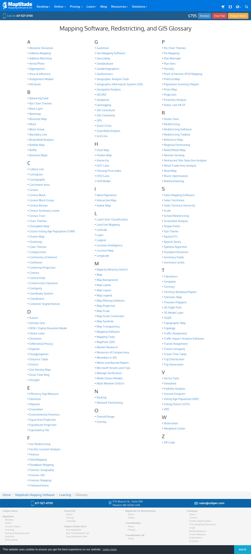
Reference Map (173, 139)
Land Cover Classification (112, 219)
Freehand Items (39, 485)
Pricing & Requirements (17, 533)
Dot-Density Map (40, 369)
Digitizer (34, 349)
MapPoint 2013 (106, 342)
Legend (101, 240)
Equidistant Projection (42, 425)
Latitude (102, 230)
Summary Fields (174, 257)
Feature (34, 454)
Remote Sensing (174, 155)
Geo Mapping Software (111, 53)
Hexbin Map (104, 155)
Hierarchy (103, 160)
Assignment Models (41, 79)
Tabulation (170, 276)
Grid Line (102, 136)
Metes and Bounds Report (113, 362)
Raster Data (171, 119)
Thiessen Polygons (175, 302)
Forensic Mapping (40, 480)
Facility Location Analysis (44, 449)
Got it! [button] (242, 549)
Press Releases (197, 534)
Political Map (172, 79)
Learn (91, 6)
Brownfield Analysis (41, 139)
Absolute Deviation (41, 48)
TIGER (167, 318)
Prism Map (170, 89)
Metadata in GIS (107, 357)
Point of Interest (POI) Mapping (183, 74)
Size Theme (171, 231)
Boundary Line (38, 134)
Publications (195, 537)
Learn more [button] (110, 549)
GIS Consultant (106, 110)
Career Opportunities (200, 521)
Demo (238, 16)
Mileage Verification (109, 373)
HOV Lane (103, 176)
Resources (119, 6)
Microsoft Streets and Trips (113, 368)
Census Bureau (38, 205)
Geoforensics (105, 74)
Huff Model (103, 181)
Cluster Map (36, 236)
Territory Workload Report (180, 292)
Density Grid (37, 323)
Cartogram (36, 174)
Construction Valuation (43, 283)
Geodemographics (108, 68)
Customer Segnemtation (44, 304)
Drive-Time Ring (39, 375)
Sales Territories (174, 200)
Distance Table (38, 359)
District (33, 364)
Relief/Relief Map (174, 150)
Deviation (35, 338)
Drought (34, 380)
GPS (99, 120)
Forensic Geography (41, 470)
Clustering (35, 241)
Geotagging (104, 105)
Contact (193, 517)
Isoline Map (104, 205)
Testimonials (11, 539)
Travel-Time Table (175, 354)
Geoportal (103, 100)
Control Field (37, 278)
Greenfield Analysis (108, 131)
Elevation (35, 399)
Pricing (76, 6)
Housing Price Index (109, 170)
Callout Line (36, 169)
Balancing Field (38, 98)
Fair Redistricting (39, 444)
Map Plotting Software (111, 300)
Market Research (107, 347)
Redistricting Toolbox (177, 134)
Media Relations (197, 531)
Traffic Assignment (175, 333)
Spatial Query (172, 241)
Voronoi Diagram (174, 394)
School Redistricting (176, 216)
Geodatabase (105, 63)
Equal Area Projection (42, 419)
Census (33, 190)
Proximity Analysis (175, 100)
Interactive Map (106, 200)
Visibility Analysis (174, 388)
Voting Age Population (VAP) (181, 399)
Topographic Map (175, 323)
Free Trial (219, 16)
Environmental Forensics (44, 414)
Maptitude (8, 516)
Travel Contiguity (174, 349)
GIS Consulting (106, 115)
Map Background (107, 280)
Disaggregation (38, 354)
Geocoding (103, 58)
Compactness (37, 252)
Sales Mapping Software (179, 195)
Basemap (35, 113)
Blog (103, 6)
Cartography (37, 179)
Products (194, 541)
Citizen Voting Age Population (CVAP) (52, 231)
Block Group (36, 129)
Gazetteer (103, 48)
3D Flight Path (172, 307)
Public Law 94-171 (174, 105)
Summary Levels (174, 262)
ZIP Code (169, 442)
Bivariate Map (38, 119)
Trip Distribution (174, 359)
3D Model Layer (174, 312)
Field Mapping (38, 459)
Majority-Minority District (112, 269)
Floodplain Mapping (41, 464)
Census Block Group (41, 200)
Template (170, 281)
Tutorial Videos (12, 526)
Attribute (35, 84)
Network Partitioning (110, 402)
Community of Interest (43, 257)
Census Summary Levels (44, 210)
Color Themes (37, 247)
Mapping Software (108, 331)
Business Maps (38, 155)
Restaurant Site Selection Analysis (185, 160)
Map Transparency (108, 326)
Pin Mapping (171, 53)
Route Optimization (176, 176)
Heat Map (103, 150)
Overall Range (105, 416)
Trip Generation (173, 364)
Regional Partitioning (177, 145)
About (69, 514)
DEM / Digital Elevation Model (48, 328)
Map (99, 274)
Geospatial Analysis (109, 89)
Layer (100, 235)
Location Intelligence (109, 245)
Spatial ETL (171, 236)
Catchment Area (39, 184)
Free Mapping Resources (202, 524)
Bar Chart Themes (40, 103)
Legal (192, 527)
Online (60, 6)
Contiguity (35, 288)
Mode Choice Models (109, 378)
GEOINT (102, 94)
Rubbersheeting (174, 181)
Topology (169, 328)
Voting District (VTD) (177, 404)
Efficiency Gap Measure (43, 394)
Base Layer (36, 108)
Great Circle (104, 125)
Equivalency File (39, 430)
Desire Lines (37, 333)
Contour (34, 272)
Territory (169, 286)
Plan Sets (169, 63)
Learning (9, 529)
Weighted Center (174, 428)
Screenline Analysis (176, 221)
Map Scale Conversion (110, 316)
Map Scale (103, 311)
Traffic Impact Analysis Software (184, 338)
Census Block (37, 195)
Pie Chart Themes (175, 48)
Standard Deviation (176, 252)
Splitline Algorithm (175, 247)
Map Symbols (105, 321)
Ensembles (36, 409)
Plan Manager (172, 58)
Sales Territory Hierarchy (179, 205)
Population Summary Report (181, 84)
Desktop (43, 6)
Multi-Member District (110, 383)
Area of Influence (40, 74)
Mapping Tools (106, 337)
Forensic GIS (37, 475)
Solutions (139, 6)
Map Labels (104, 285)
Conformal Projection (42, 267)
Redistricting (172, 124)
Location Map (105, 250)
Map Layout (104, 290)
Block (32, 124)
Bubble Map (37, 145)
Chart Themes (38, 221)
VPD (166, 409)
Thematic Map (173, 297)
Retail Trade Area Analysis (180, 165)
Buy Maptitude (73, 529)
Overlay (101, 421)
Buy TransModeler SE (77, 533)
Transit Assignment (176, 343)
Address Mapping (40, 53)
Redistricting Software (178, 129)
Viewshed (170, 383)
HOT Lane (103, 165)
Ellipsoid (34, 404)
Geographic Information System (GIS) (120, 84)
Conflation (35, 262)
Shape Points (172, 226)
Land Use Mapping (108, 224)
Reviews (204, 16)
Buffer (33, 150)
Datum (33, 318)
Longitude (103, 255)
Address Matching (40, 58)
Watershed (171, 423)
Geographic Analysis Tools (113, 79)
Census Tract (37, 216)
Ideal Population (107, 195)
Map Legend (104, 295)
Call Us (18, 15)
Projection (170, 94)
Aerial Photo (37, 63)
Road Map (170, 170)
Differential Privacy (41, 343)
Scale (167, 210)
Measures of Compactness (113, 352)
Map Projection (106, 305)
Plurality (169, 68)
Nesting (101, 397)
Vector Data (171, 378)
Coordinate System (41, 293)
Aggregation (37, 68)
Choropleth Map (39, 226)
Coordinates (36, 298)
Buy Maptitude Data (76, 536)
